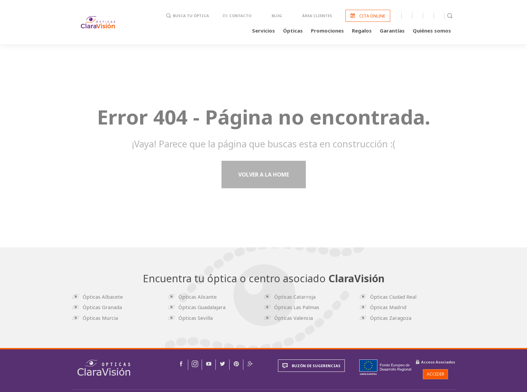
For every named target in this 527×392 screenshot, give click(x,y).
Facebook (396, 16)
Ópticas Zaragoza (391, 317)
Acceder (435, 373)
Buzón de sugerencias (316, 365)
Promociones (327, 31)
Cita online (372, 16)
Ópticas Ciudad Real (394, 297)
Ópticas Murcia (101, 317)
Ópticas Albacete (104, 297)
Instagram (407, 16)
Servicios (263, 31)
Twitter (428, 16)
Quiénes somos (432, 31)
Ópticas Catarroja (296, 297)
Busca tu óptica (191, 16)
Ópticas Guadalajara (203, 307)
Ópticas (293, 31)
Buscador (450, 16)
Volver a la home (263, 176)
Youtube (417, 16)
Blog (277, 16)
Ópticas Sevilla (196, 317)
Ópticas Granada (103, 307)
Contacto (240, 16)
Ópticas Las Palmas (297, 307)
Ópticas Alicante (198, 297)
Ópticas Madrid (389, 307)
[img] (104, 367)
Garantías (392, 31)
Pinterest (439, 16)
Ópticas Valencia (294, 317)
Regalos (362, 31)
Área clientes (317, 16)
